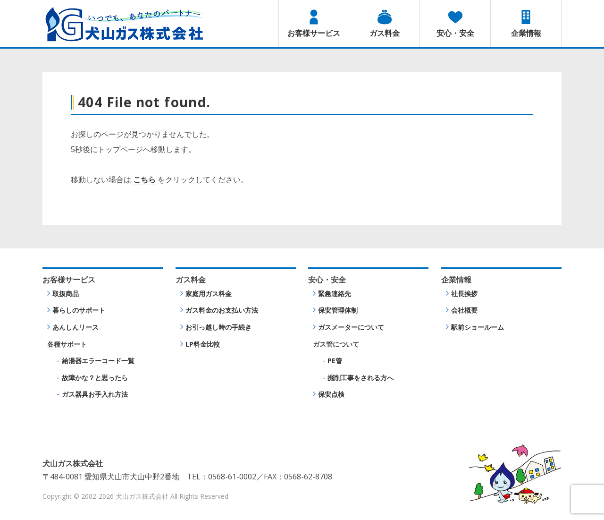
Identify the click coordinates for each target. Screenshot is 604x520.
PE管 (334, 360)
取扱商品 (65, 293)
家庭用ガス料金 (208, 293)
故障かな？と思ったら (95, 377)
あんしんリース (75, 327)
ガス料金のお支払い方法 (221, 310)
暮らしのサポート (78, 310)
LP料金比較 (202, 344)
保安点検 (331, 394)
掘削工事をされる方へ (360, 377)
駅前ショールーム (477, 327)
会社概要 (464, 310)
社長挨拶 (464, 293)
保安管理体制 (338, 310)
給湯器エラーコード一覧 (98, 360)
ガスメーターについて (351, 327)
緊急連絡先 (334, 293)
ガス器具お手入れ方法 (95, 394)
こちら (144, 179)
